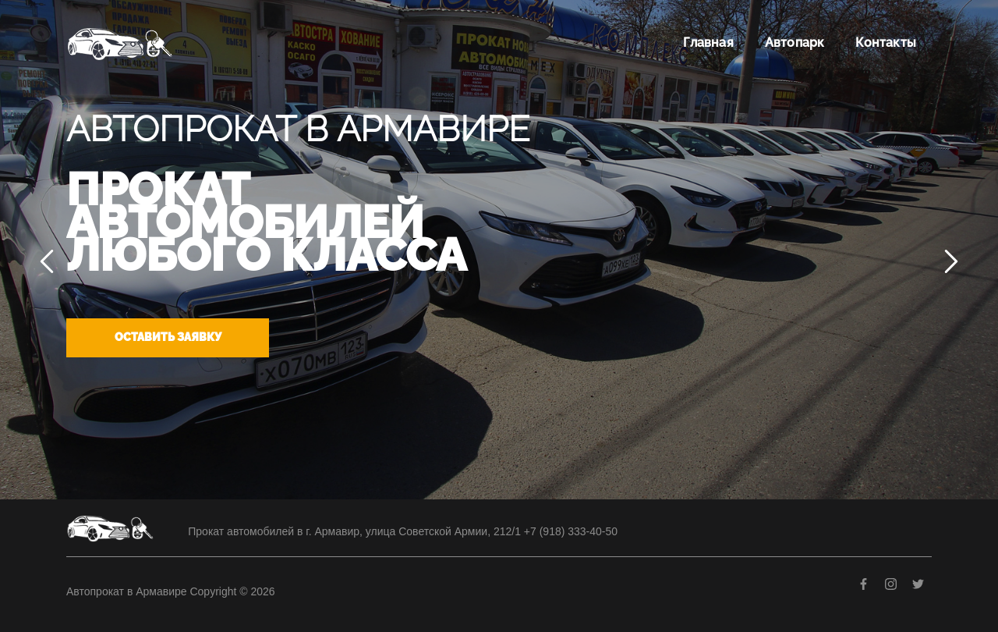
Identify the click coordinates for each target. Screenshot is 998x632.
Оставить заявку (168, 337)
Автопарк (795, 42)
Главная (708, 42)
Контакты (885, 42)
